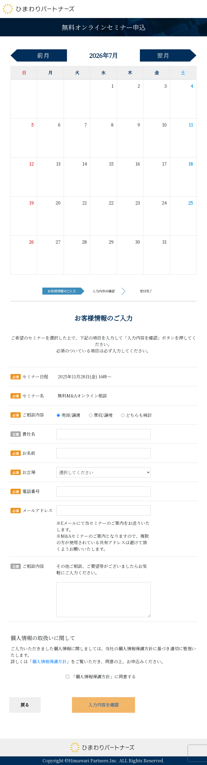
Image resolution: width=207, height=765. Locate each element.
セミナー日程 (29, 376)
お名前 (23, 453)
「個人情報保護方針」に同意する (103, 676)
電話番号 (25, 491)
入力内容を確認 (103, 705)
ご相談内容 (27, 415)
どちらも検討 (139, 415)
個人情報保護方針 (49, 661)
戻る (24, 705)
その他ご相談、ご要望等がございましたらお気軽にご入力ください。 (101, 569)
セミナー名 (27, 396)
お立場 (23, 472)
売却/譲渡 (70, 415)
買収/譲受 (103, 415)
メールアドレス (32, 510)
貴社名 (23, 434)
